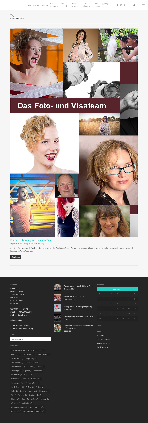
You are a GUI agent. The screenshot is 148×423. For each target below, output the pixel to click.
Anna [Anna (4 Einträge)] (30, 354)
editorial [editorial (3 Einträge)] (31, 367)
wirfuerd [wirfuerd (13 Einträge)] (16, 411)
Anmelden (101, 335)
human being (23, 244)
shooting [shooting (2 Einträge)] (15, 399)
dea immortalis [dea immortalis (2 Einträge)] (18, 367)
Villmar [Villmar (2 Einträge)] (45, 399)
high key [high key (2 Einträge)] (27, 371)
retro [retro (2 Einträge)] (14, 391)
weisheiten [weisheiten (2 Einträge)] (27, 403)
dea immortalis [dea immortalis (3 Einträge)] (32, 363)
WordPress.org (102, 347)
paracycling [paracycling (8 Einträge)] (36, 379)
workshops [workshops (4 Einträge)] (28, 411)
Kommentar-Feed (103, 343)
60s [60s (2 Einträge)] (41, 350)
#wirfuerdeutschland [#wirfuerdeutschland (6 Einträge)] (20, 350)
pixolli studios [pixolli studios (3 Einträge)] (17, 387)
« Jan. (100, 325)
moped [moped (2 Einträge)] (28, 375)
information (33, 244)
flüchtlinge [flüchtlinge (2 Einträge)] (16, 371)
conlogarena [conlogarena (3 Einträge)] (17, 363)
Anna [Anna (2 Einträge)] (38, 354)
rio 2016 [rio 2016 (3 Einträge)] (22, 395)
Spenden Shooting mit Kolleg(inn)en (30, 240)
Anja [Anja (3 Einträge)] (14, 354)
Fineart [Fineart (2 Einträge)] (41, 367)
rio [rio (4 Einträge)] (13, 395)
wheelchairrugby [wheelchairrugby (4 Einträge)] (36, 407)
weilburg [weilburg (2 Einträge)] (15, 403)
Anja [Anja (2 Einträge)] (22, 354)
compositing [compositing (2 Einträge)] (17, 358)
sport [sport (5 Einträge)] (25, 399)
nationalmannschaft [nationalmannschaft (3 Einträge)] (20, 379)
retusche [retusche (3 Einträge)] (32, 391)
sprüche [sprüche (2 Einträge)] (35, 399)
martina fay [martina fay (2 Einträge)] (16, 375)
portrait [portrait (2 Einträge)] (30, 387)
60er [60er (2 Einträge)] (34, 350)
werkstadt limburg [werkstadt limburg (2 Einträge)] (19, 407)
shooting (41, 244)
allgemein (14, 244)
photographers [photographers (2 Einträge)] (32, 383)
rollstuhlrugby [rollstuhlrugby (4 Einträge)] (35, 395)
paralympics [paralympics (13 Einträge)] (17, 383)
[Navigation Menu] (143, 5)
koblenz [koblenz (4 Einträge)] (38, 371)
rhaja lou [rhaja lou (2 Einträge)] (44, 391)
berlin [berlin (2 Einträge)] (46, 354)
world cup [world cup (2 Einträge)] (40, 411)
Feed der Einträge (103, 339)
